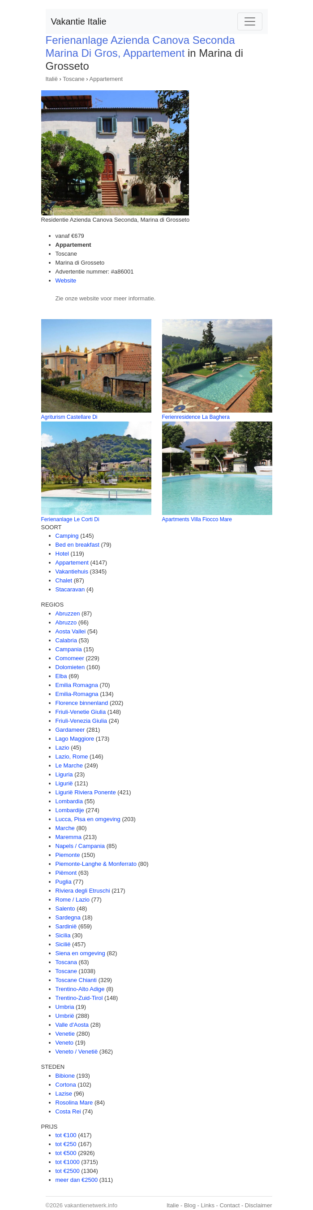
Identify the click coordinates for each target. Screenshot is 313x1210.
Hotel (62, 553)
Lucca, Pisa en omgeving (88, 819)
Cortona (66, 1084)
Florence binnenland (82, 703)
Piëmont (66, 872)
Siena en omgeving (80, 953)
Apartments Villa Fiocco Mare (197, 519)
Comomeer (70, 658)
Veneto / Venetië (77, 1051)
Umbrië (65, 1015)
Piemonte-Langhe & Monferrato (96, 863)
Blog (190, 1205)
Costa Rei (68, 1111)
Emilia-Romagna (77, 694)
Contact (229, 1205)
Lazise (64, 1093)
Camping (67, 535)
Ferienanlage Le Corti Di (70, 519)
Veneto (65, 1042)
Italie (173, 1205)
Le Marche (69, 765)
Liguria (64, 774)
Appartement (106, 79)
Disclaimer (258, 1205)
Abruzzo (66, 622)
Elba (61, 676)
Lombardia (69, 801)
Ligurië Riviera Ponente (86, 792)
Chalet (64, 580)
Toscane (73, 79)
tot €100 (66, 1135)
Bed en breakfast (77, 544)
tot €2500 (68, 1171)
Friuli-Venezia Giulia (81, 720)
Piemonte (68, 855)
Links (207, 1205)
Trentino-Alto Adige (80, 989)
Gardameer (70, 729)
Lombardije (70, 810)
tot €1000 (68, 1162)
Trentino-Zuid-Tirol (79, 998)
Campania (69, 649)
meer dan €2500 (77, 1179)
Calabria (66, 640)
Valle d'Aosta (72, 1024)
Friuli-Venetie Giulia (81, 711)
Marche (65, 828)
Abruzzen (68, 613)
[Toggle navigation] (249, 21)
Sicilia (63, 935)
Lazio (62, 747)
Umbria (65, 1006)
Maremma (69, 837)
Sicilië (63, 944)
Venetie (65, 1033)
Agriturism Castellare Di (69, 417)
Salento (65, 908)
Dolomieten (70, 667)
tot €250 (66, 1144)
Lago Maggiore (75, 738)
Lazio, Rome (72, 756)
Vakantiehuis (72, 571)
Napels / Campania (80, 846)
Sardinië (66, 926)
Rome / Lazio (73, 899)
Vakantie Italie (79, 21)
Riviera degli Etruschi (83, 890)
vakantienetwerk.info (91, 1205)
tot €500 (66, 1153)
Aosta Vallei (71, 631)
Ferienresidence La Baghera (196, 417)
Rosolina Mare (74, 1102)
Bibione (65, 1075)
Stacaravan (70, 589)
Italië (52, 79)
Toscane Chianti (76, 980)
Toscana (66, 962)
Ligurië (64, 783)
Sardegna (68, 917)
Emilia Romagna (77, 685)
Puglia (64, 881)
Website (66, 280)
